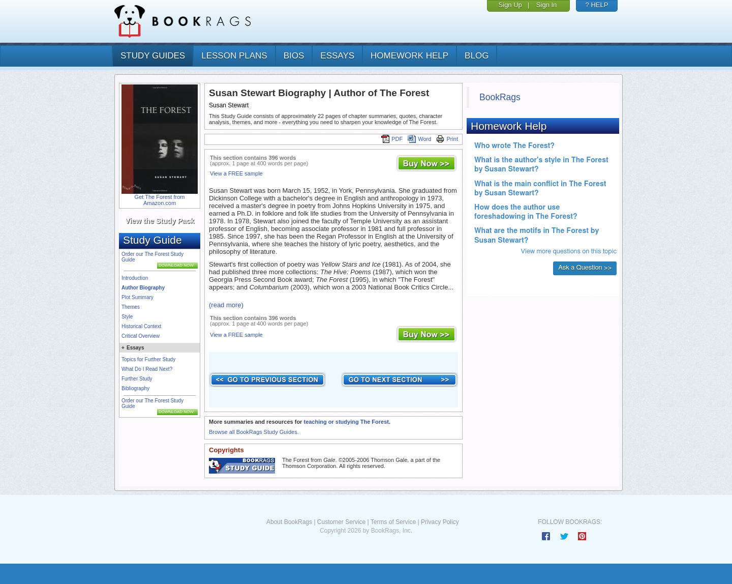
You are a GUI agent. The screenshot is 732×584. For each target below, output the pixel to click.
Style (127, 316)
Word (419, 139)
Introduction (134, 278)
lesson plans (234, 56)
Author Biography (143, 287)
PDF (392, 139)
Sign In (546, 5)
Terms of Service (393, 521)
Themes (130, 307)
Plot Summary (137, 297)
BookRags (500, 97)
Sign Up (510, 5)
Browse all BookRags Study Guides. (254, 432)
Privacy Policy (440, 521)
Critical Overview (140, 336)
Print (447, 139)
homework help (409, 56)
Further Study (136, 379)
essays (337, 56)
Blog (477, 56)
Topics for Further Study (148, 359)
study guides (152, 56)
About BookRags (289, 521)
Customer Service (341, 521)
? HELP (597, 5)
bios (294, 56)
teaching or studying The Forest (345, 422)
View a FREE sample (236, 173)
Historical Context (141, 326)
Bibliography (135, 388)
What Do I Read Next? (146, 369)
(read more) (226, 305)
